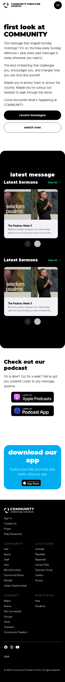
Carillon (39, 575)
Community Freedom (15, 632)
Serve (7, 621)
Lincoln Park (42, 564)
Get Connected (12, 611)
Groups (8, 616)
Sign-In (8, 518)
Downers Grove (44, 570)
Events (7, 606)
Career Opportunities (15, 585)
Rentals (8, 580)
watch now (32, 127)
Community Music (14, 575)
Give (6, 564)
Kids (37, 601)
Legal (6, 656)
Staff (6, 559)
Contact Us (10, 523)
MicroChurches (12, 570)
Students (40, 606)
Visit (6, 549)
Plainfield (40, 554)
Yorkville (39, 549)
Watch (7, 601)
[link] (31, 213)
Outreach (9, 627)
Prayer (7, 528)
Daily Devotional (12, 534)
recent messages (32, 115)
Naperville (40, 559)
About (7, 554)
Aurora (39, 580)
